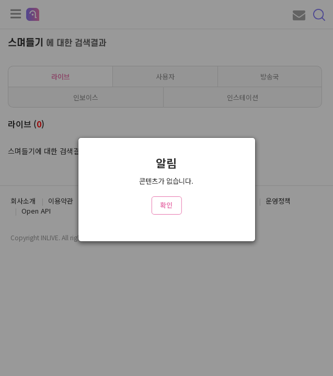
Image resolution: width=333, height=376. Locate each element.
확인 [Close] (166, 205)
